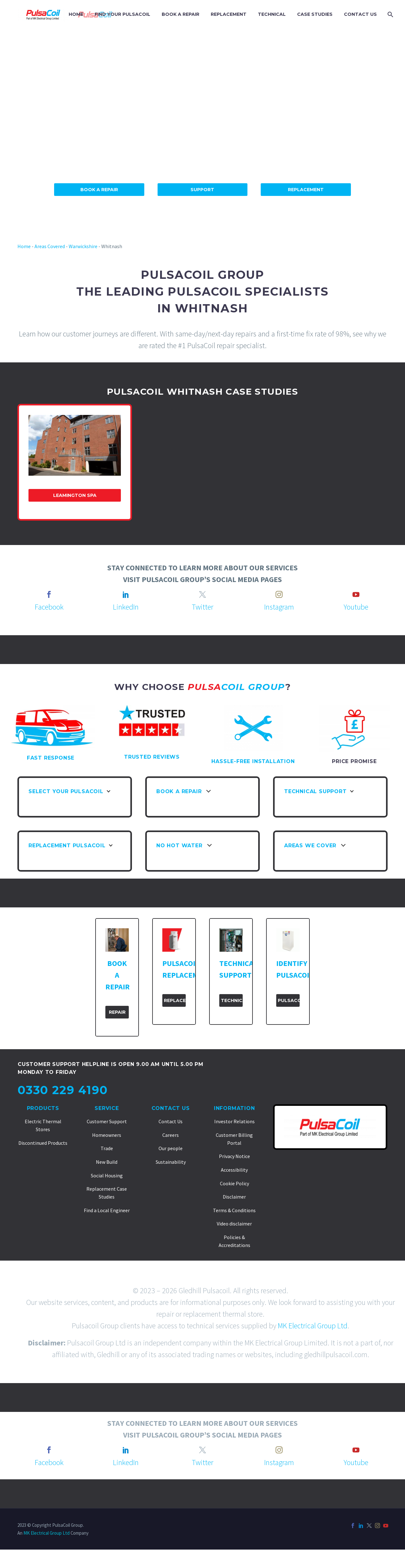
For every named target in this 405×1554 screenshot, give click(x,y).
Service (107, 1108)
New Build (106, 1162)
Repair (117, 1012)
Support (202, 189)
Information (234, 1108)
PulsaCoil (289, 1000)
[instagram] (279, 594)
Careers (170, 1135)
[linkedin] (125, 594)
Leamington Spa (75, 495)
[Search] (389, 14)
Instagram (279, 607)
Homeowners (106, 1135)
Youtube (356, 607)
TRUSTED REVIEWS (152, 757)
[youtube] (355, 594)
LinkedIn (126, 607)
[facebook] (49, 594)
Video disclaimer (234, 1223)
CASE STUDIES (315, 14)
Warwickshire (83, 246)
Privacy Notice (234, 1156)
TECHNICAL (272, 14)
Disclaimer (234, 1197)
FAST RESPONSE (50, 758)
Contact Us (171, 1108)
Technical (232, 1000)
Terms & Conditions (234, 1210)
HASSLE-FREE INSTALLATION (253, 761)
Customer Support (107, 1121)
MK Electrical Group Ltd (312, 1326)
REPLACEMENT (228, 14)
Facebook (49, 607)
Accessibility (234, 1170)
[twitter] (202, 594)
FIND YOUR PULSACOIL (122, 14)
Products (43, 1108)
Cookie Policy (234, 1183)
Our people (171, 1148)
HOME (76, 14)
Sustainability (171, 1162)
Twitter (202, 607)
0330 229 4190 (63, 1090)
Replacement (306, 189)
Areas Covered (49, 246)
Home (24, 246)
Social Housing (107, 1175)
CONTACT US (360, 14)
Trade (107, 1148)
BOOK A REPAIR (180, 14)
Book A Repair (99, 189)
